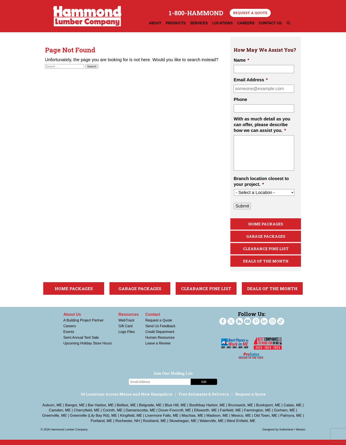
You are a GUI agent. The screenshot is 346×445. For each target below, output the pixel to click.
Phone (240, 99)
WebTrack (126, 325)
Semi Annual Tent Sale (81, 343)
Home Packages (266, 224)
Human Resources (160, 343)
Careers (69, 331)
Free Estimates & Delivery (204, 399)
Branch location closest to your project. (261, 181)
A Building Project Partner (83, 325)
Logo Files (126, 337)
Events (68, 337)
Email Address (251, 79)
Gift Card (125, 331)
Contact (152, 320)
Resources (128, 320)
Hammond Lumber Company (87, 16)
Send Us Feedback (160, 331)
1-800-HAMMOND (196, 13)
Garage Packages (265, 238)
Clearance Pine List (266, 252)
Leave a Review (158, 348)
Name (241, 60)
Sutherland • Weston (292, 434)
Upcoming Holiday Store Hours (87, 348)
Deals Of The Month (266, 265)
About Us (72, 320)
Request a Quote (250, 13)
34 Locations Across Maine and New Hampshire (127, 399)
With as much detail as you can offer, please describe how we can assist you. (262, 124)
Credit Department (159, 337)
